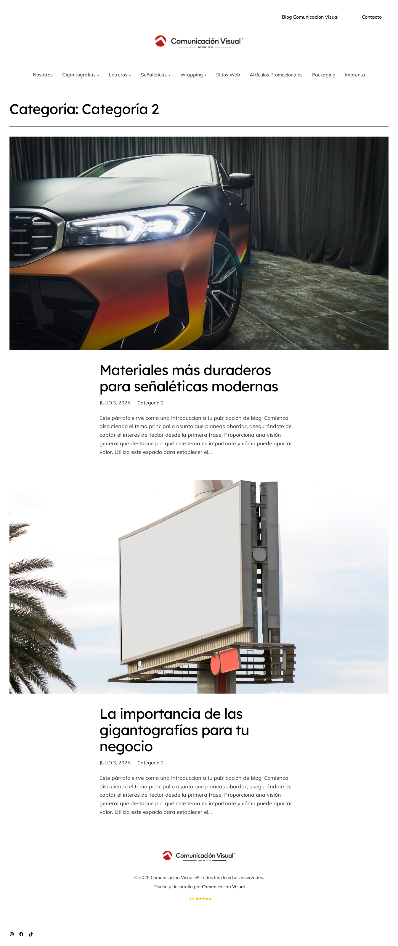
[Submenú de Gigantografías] (98, 74)
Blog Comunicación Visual (310, 17)
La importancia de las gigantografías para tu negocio (174, 730)
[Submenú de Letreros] (130, 74)
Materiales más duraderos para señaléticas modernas (189, 378)
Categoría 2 (150, 403)
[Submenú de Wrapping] (205, 74)
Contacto (372, 17)
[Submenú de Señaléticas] (169, 74)
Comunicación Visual (223, 886)
